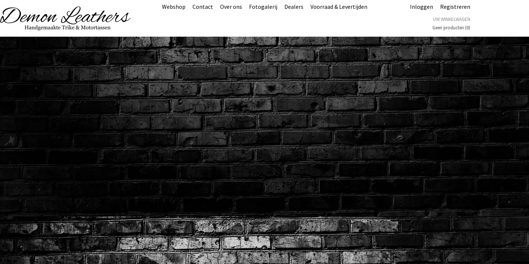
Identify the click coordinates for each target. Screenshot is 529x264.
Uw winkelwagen (451, 19)
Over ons (231, 6)
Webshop (174, 6)
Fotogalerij (263, 6)
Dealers (293, 6)
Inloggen (421, 6)
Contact (202, 6)
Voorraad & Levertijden (338, 6)
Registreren (455, 6)
